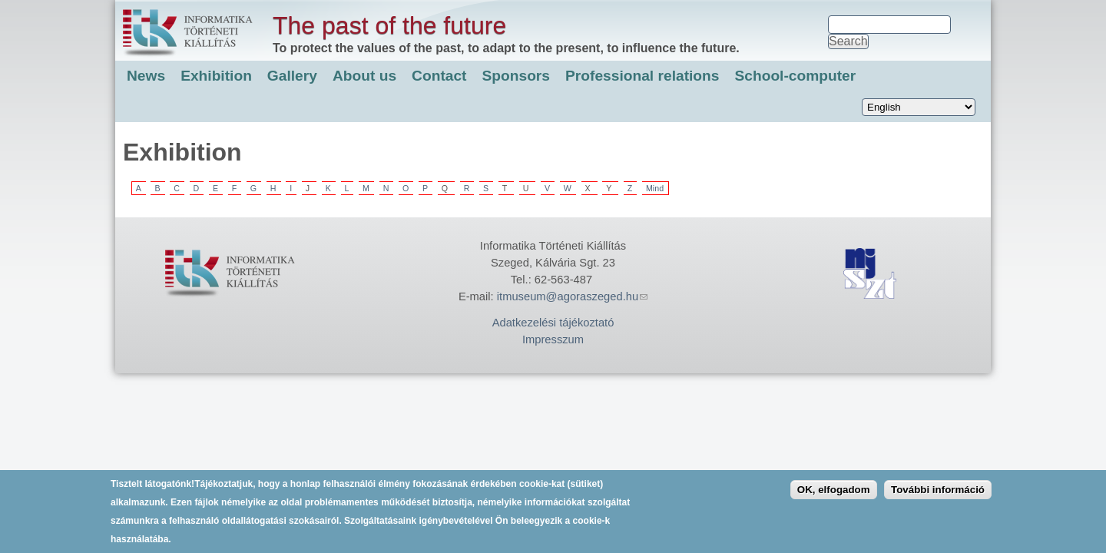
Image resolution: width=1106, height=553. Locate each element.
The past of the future (389, 25)
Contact (439, 76)
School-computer (795, 76)
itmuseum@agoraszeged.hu (572, 296)
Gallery (292, 76)
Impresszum (553, 339)
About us (364, 76)
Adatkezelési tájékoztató (553, 322)
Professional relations (642, 76)
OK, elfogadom (833, 492)
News (146, 76)
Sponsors (516, 76)
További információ (938, 492)
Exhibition (216, 76)
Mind (655, 188)
